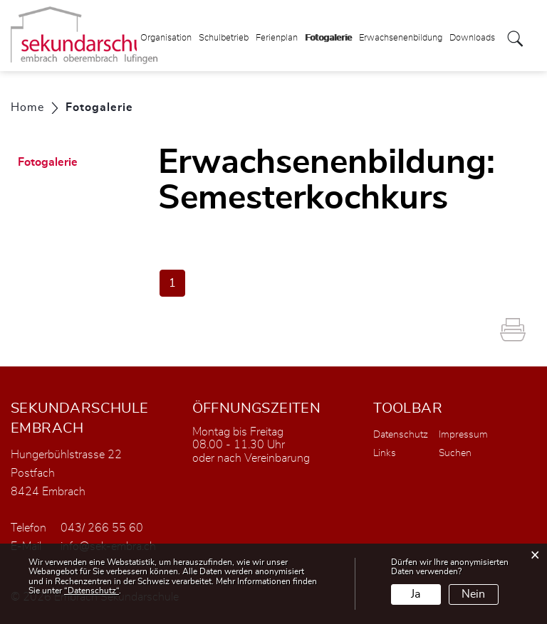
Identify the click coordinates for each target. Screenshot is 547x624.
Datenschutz (400, 435)
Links (384, 453)
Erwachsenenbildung (400, 38)
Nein (473, 594)
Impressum (463, 435)
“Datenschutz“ (91, 590)
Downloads (472, 38)
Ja (415, 594)
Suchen (455, 453)
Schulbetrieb (224, 38)
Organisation (166, 38)
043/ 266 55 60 (102, 528)
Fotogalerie (328, 33)
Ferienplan (277, 38)
